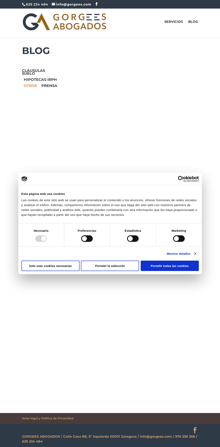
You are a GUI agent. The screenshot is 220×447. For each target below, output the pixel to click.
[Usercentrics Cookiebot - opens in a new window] (181, 179)
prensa (49, 86)
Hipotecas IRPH (40, 80)
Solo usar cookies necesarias (50, 266)
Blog (193, 22)
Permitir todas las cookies (170, 266)
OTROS (30, 86)
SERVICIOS (173, 22)
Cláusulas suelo (33, 72)
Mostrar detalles (178, 253)
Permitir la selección (110, 266)
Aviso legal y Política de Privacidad (48, 418)
